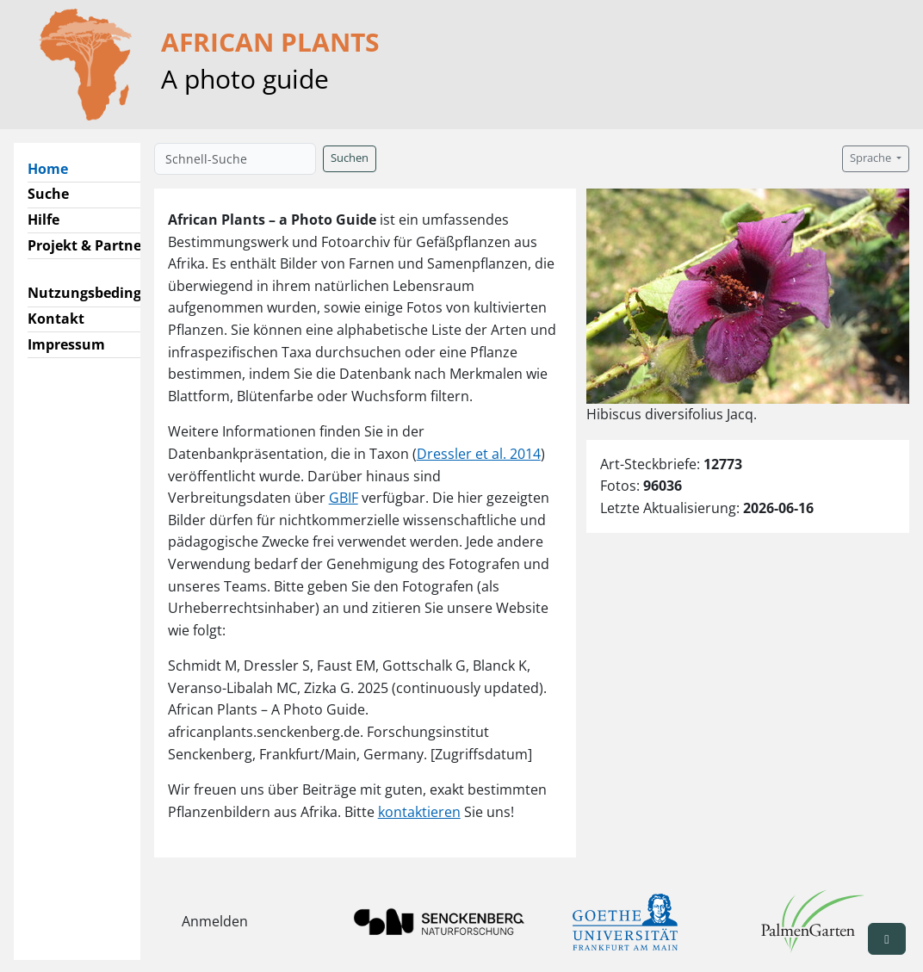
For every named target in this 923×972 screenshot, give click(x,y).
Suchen (350, 158)
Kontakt (56, 318)
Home (55, 168)
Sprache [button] (872, 158)
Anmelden (215, 921)
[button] (887, 939)
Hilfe (43, 219)
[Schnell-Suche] (235, 159)
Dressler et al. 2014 (479, 453)
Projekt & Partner (87, 245)
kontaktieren (419, 811)
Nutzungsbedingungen (106, 292)
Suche (48, 193)
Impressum (66, 344)
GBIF (343, 497)
